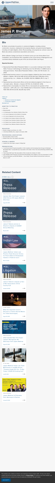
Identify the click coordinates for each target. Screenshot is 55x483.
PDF (27, 36)
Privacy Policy (30, 475)
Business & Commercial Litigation (13, 100)
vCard (15, 36)
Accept (6, 480)
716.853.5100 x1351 (6, 37)
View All (8, 177)
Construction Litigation (10, 101)
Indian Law (4, 97)
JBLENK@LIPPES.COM (6, 36)
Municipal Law (5, 103)
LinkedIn (21, 36)
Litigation (4, 98)
